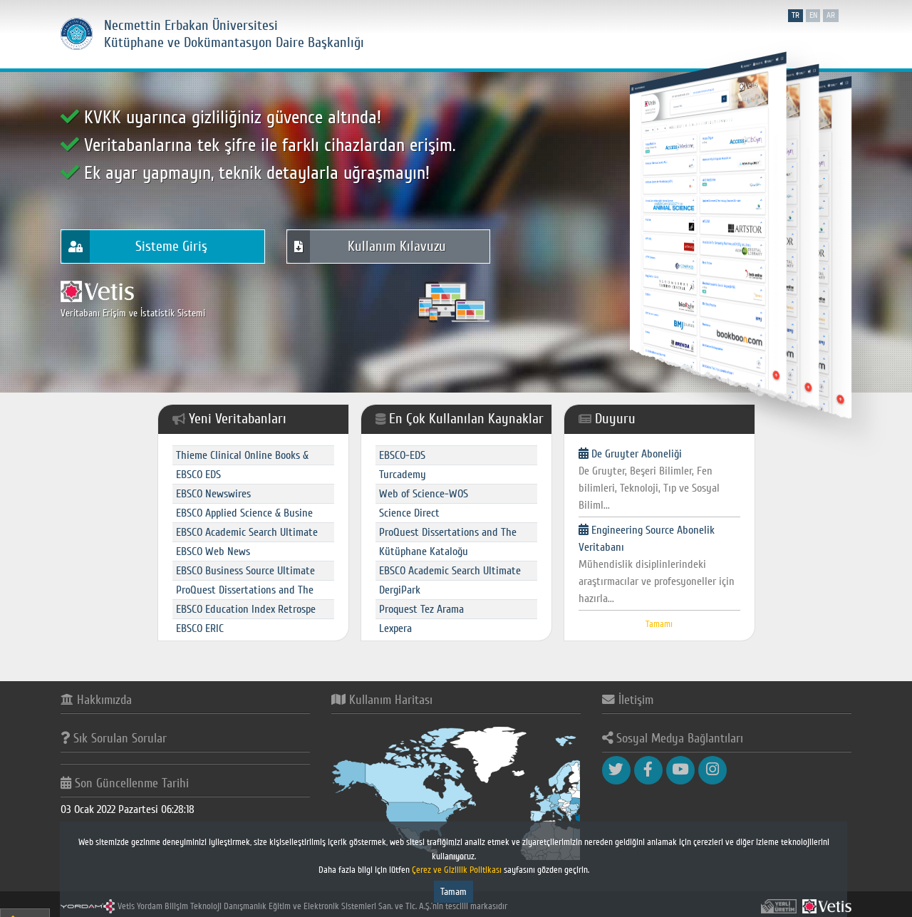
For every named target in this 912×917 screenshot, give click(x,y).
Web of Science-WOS (423, 494)
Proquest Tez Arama (421, 609)
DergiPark (399, 590)
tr (795, 15)
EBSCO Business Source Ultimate (245, 571)
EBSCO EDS (198, 474)
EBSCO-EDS (402, 455)
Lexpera (395, 628)
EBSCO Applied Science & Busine (244, 513)
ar (830, 15)
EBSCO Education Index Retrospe (246, 609)
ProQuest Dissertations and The (245, 590)
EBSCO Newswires (213, 494)
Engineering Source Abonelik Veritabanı (659, 565)
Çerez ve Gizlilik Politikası (458, 870)
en (813, 15)
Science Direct (409, 513)
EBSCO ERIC (200, 628)
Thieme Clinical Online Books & (242, 455)
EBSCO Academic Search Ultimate (247, 532)
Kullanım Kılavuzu (366, 247)
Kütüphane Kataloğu (423, 551)
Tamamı (659, 624)
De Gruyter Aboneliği (659, 480)
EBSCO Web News (213, 551)
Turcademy (402, 474)
